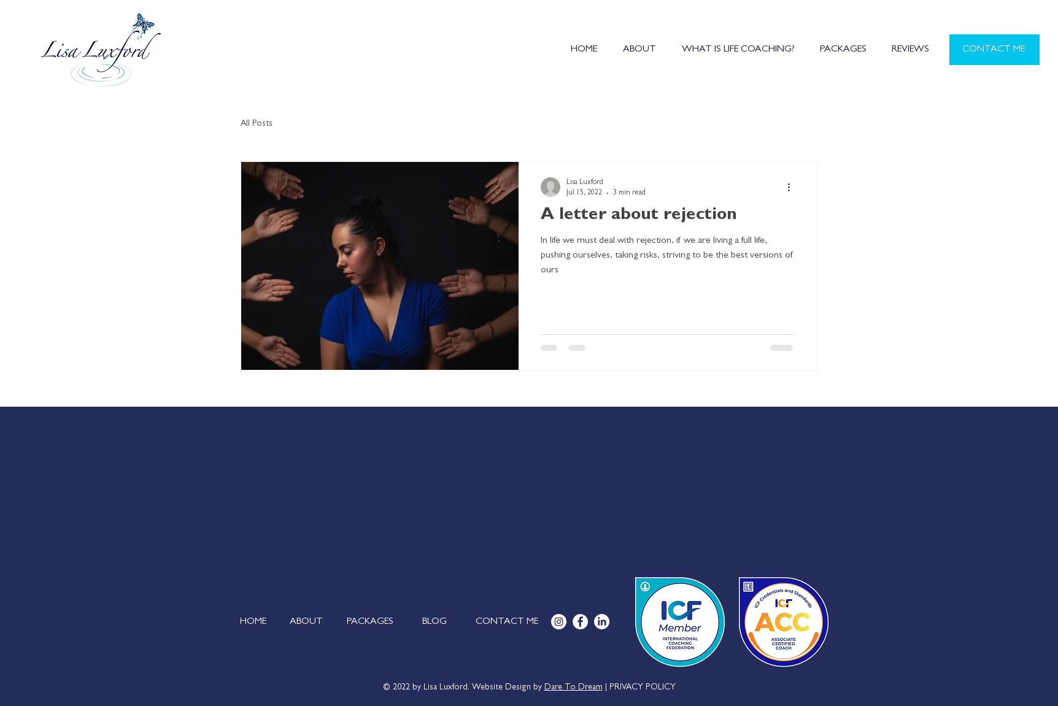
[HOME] (253, 622)
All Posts (256, 124)
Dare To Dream (573, 687)
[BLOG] (434, 622)
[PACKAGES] (370, 622)
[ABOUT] (306, 622)
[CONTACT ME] (994, 49)
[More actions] (793, 187)
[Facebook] (580, 621)
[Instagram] (558, 621)
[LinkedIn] (601, 621)
